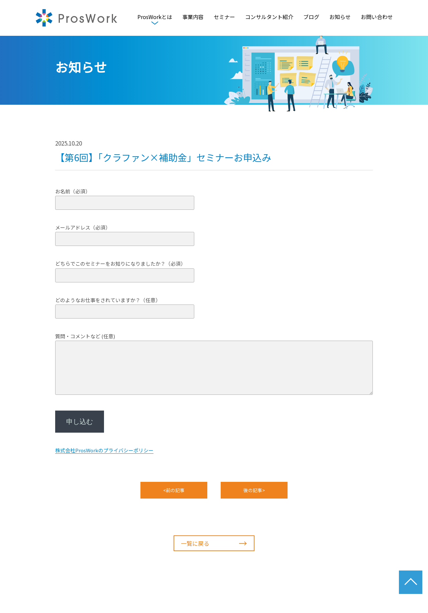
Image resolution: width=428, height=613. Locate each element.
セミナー (224, 18)
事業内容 (193, 18)
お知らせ (340, 18)
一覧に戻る (214, 543)
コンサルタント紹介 (269, 18)
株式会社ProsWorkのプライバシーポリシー (104, 450)
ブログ (311, 18)
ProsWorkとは (154, 18)
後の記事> (254, 490)
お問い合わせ (377, 18)
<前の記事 (174, 490)
